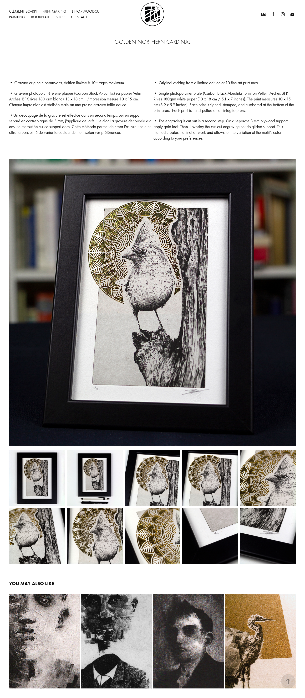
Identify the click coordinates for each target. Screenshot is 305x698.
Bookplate (40, 17)
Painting (17, 17)
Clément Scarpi (23, 11)
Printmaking (54, 11)
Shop (60, 17)
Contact (79, 17)
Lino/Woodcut (86, 11)
